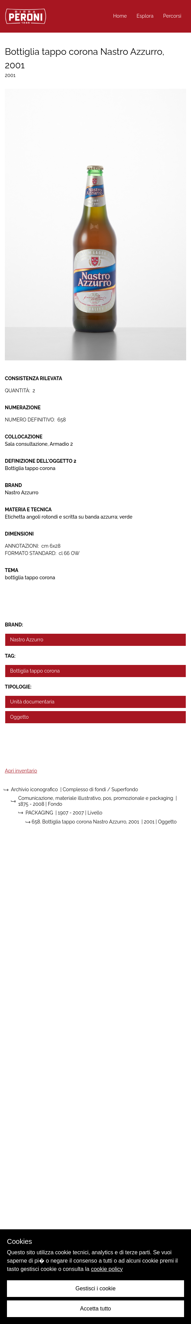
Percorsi (172, 16)
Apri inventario (21, 771)
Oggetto (19, 717)
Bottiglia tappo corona (35, 671)
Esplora (144, 16)
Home (120, 16)
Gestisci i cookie (95, 1288)
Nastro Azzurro (26, 639)
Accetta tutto (95, 1309)
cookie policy (107, 1269)
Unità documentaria (32, 701)
